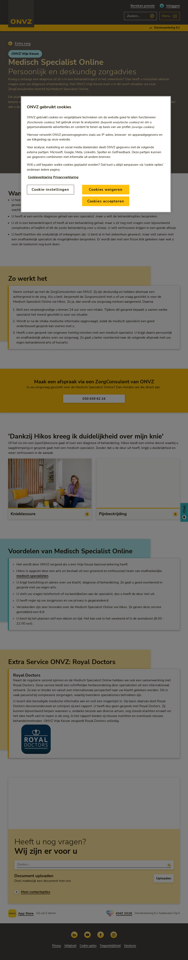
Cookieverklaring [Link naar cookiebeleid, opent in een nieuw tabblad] (40, 177)
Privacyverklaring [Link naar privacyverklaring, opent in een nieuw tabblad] (65, 177)
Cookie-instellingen (50, 189)
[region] (96, 154)
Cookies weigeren (105, 189)
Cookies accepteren (105, 201)
